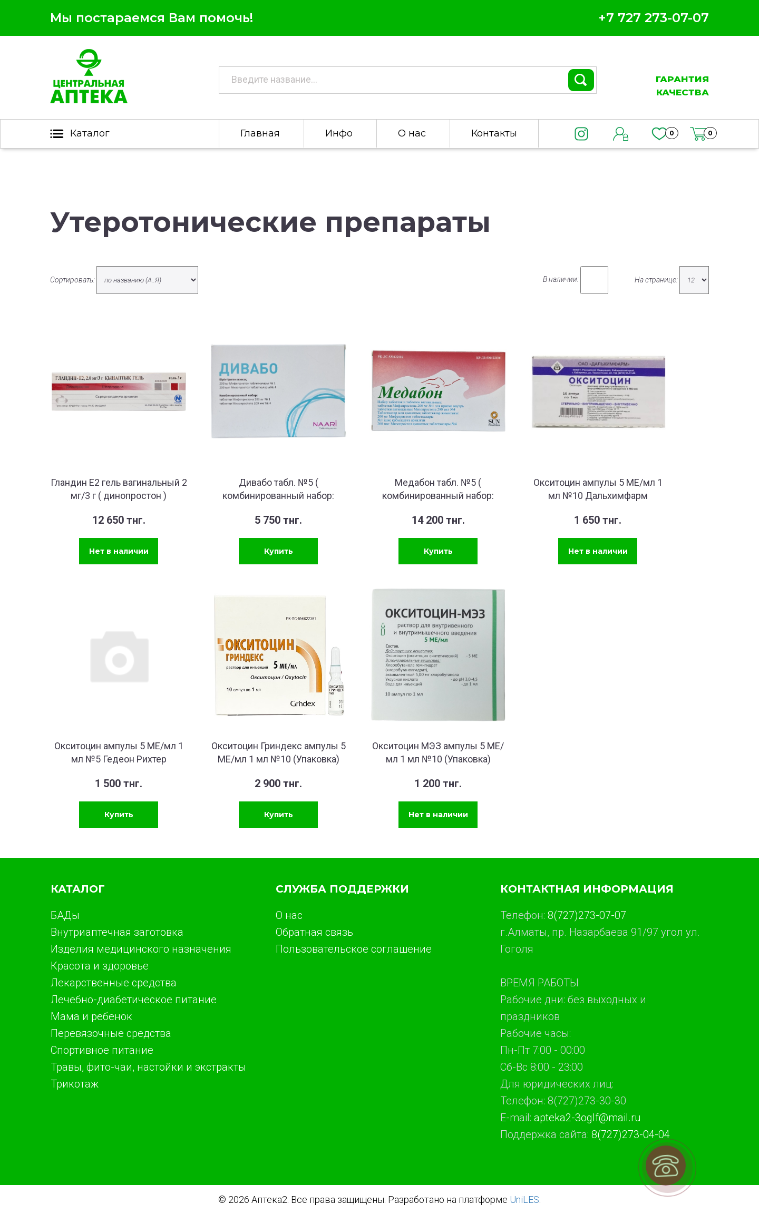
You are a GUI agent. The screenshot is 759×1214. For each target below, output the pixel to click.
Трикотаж (75, 1084)
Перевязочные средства (111, 1033)
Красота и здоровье (100, 966)
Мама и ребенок (91, 1016)
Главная (260, 133)
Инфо (339, 133)
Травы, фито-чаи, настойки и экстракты (148, 1067)
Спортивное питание (102, 1050)
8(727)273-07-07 (587, 915)
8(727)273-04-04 (630, 1134)
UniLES (524, 1199)
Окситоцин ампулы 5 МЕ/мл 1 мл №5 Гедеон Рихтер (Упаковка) (118, 759)
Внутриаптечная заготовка (117, 932)
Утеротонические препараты (270, 222)
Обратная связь (314, 932)
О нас (412, 133)
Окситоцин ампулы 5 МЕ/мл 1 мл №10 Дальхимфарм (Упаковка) (598, 495)
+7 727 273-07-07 (653, 17)
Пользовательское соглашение (354, 949)
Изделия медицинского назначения (141, 949)
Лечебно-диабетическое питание (134, 999)
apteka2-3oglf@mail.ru (587, 1117)
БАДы (65, 915)
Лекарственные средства (114, 982)
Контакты (494, 133)
